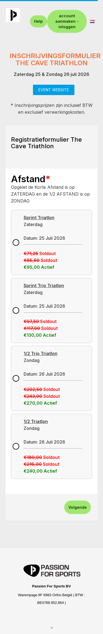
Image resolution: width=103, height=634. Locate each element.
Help (38, 21)
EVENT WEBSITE (53, 89)
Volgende (77, 507)
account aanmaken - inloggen (67, 21)
